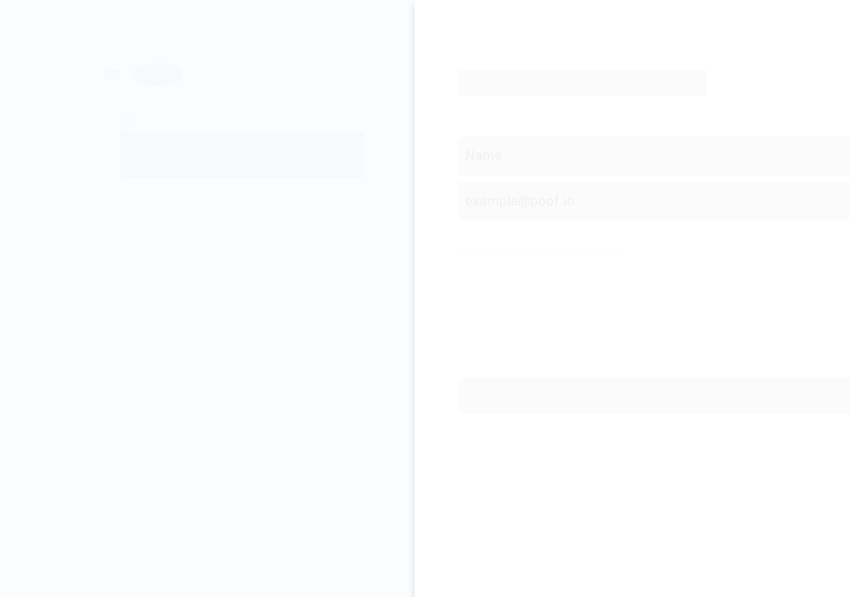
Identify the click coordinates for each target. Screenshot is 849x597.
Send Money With (503, 298)
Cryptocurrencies (685, 298)
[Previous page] (133, 66)
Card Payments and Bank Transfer (523, 270)
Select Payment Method (520, 236)
